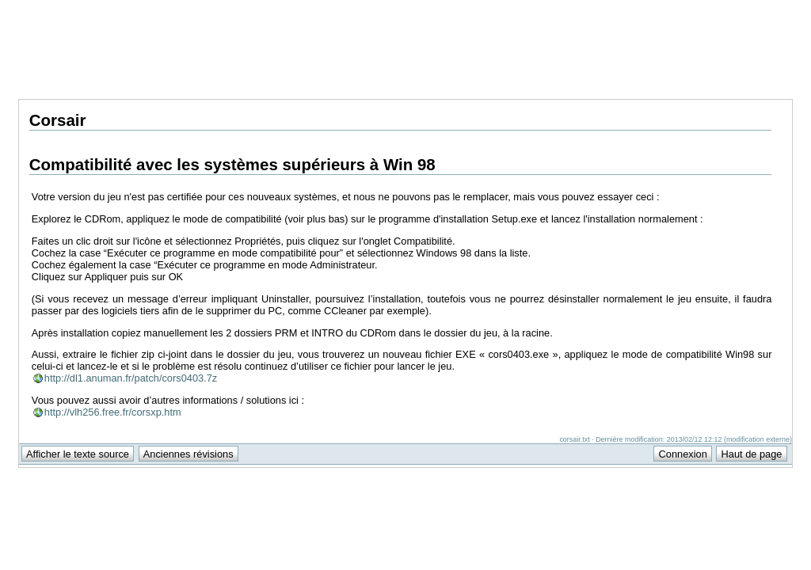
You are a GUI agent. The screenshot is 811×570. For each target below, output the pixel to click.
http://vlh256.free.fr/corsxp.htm (112, 412)
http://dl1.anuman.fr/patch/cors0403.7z (130, 378)
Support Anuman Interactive (709, 8)
